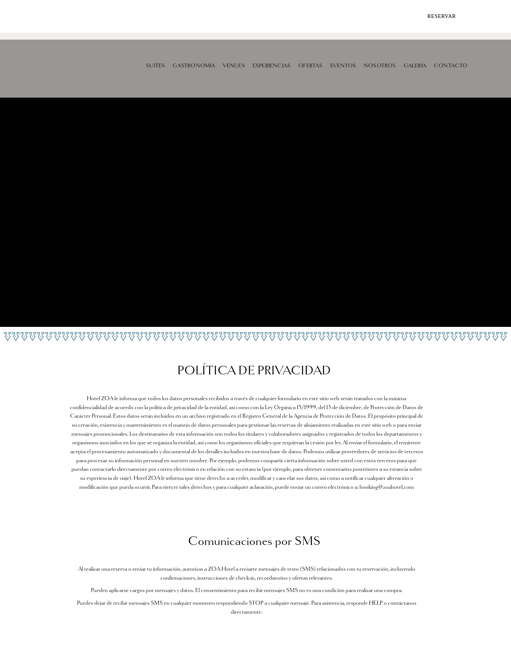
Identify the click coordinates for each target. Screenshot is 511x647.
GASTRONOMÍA (193, 65)
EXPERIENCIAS (272, 65)
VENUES (234, 65)
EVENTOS (343, 65)
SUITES (155, 65)
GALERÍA (415, 65)
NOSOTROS (380, 65)
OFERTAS (310, 65)
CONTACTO (451, 65)
